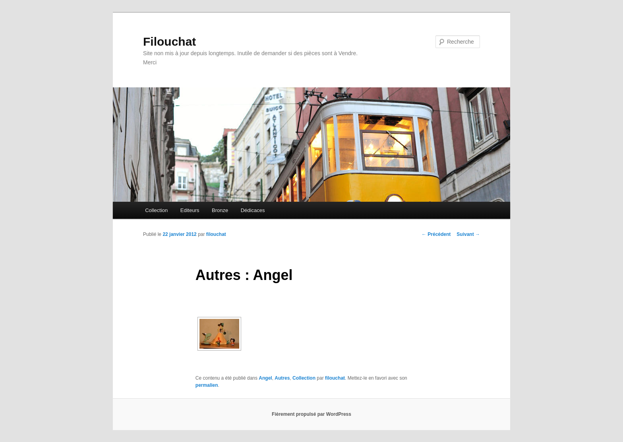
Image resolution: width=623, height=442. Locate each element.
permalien (206, 385)
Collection (156, 210)
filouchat (216, 234)
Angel (265, 378)
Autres (282, 378)
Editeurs (189, 210)
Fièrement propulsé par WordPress (311, 414)
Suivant (468, 234)
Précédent (436, 234)
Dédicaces (253, 210)
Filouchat (169, 41)
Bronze (220, 210)
